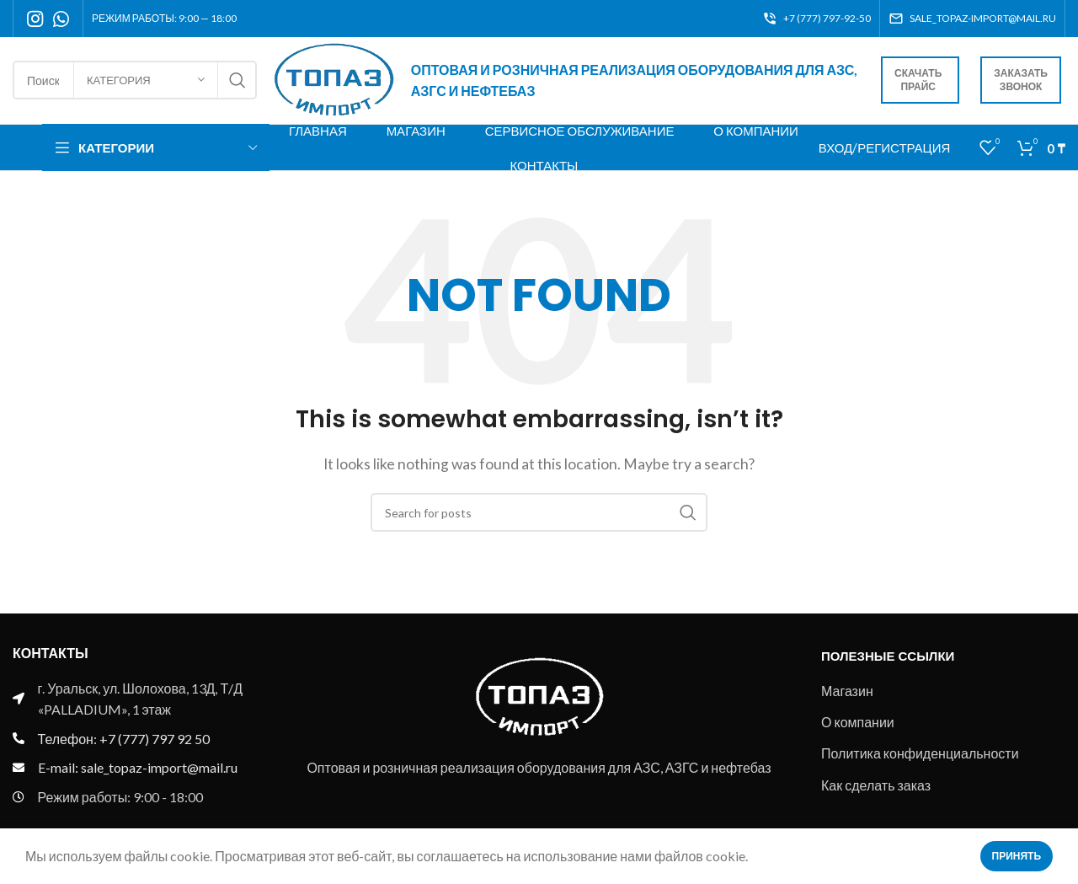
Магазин (847, 692)
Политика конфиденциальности (920, 755)
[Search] (539, 514)
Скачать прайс (918, 81)
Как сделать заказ (876, 787)
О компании (857, 723)
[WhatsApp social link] (61, 18)
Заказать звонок (1021, 81)
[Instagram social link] (35, 18)
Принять (1017, 855)
